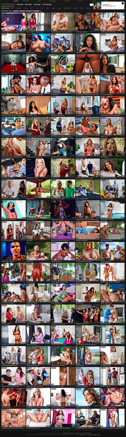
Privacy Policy (71, 433)
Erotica (39, 1)
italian (75, 8)
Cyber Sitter (96, 434)
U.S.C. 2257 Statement (85, 433)
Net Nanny (90, 434)
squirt (53, 8)
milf (42, 8)
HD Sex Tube (26, 1)
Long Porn (37, 4)
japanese (19, 8)
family (81, 8)
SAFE (8, 4)
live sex (106, 1)
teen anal (88, 8)
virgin (26, 8)
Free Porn (80, 1)
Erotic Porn (67, 1)
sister (59, 8)
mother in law (67, 8)
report (23, 30)
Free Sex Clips (52, 1)
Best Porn (28, 4)
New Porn (20, 4)
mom (47, 8)
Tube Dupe (4, 13)
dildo (12, 8)
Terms (64, 433)
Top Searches (47, 4)
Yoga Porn (93, 1)
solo (37, 8)
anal (31, 8)
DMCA (77, 433)
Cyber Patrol (82, 434)
